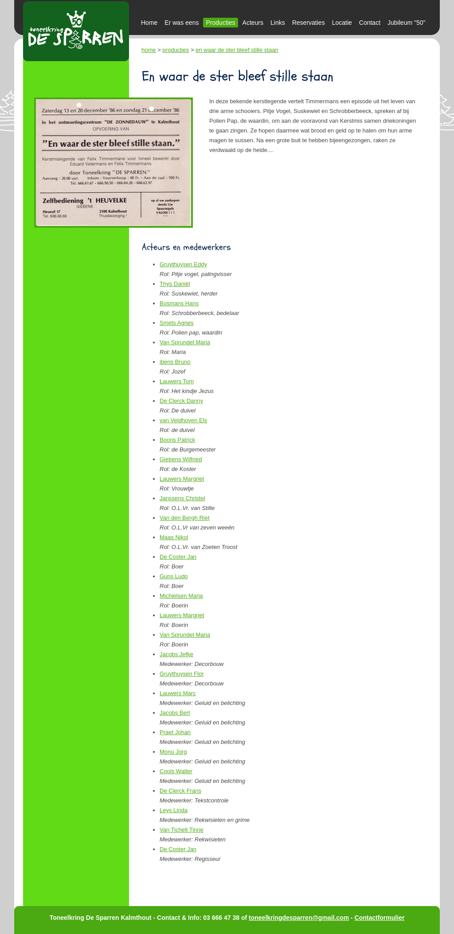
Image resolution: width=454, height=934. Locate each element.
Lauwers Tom (177, 381)
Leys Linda (174, 810)
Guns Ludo (174, 576)
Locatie (342, 22)
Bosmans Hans (179, 303)
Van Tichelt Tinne (182, 829)
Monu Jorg (173, 751)
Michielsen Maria (181, 595)
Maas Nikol (174, 537)
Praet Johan (175, 732)
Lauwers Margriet (182, 478)
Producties (220, 22)
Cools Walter (176, 771)
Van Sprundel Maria (185, 342)
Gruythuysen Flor (182, 673)
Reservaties (308, 22)
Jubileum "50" (406, 22)
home (148, 50)
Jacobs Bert (175, 712)
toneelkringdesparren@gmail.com (299, 917)
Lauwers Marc (178, 693)
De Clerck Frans (180, 790)
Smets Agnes (177, 322)
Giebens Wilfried (181, 459)
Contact (369, 22)
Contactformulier (380, 917)
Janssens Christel (182, 498)
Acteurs (253, 22)
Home (149, 22)
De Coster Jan (178, 556)
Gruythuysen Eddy (183, 264)
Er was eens (181, 22)
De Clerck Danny (181, 400)
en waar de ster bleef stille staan (237, 50)
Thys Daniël (175, 283)
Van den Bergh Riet (185, 517)
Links (277, 22)
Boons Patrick (177, 439)
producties (175, 50)
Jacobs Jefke (176, 654)
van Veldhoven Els (183, 420)
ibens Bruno (175, 361)
